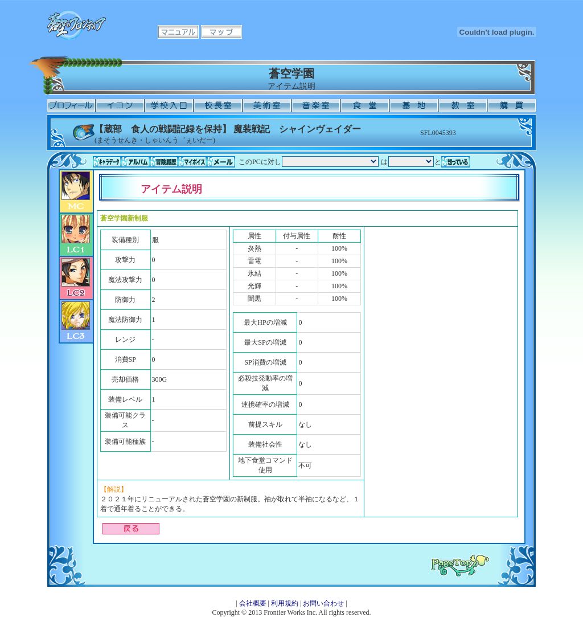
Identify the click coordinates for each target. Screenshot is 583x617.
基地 (413, 105)
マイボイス (192, 161)
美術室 (267, 105)
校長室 (218, 105)
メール (221, 161)
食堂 (364, 105)
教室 (462, 105)
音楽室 (316, 105)
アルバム (135, 161)
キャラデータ (107, 161)
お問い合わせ (323, 603)
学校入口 (169, 105)
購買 (511, 105)
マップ (221, 32)
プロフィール (71, 105)
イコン (120, 105)
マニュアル (178, 32)
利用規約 (284, 603)
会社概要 (252, 603)
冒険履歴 (164, 161)
